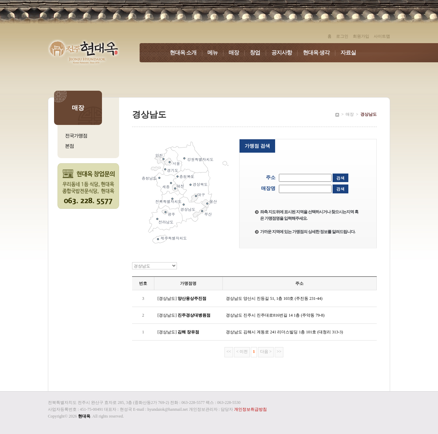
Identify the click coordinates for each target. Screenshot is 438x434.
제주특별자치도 (173, 238)
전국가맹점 (76, 135)
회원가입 (361, 36)
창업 (260, 52)
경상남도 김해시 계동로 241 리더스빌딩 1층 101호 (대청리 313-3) (284, 332)
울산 (213, 201)
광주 (171, 214)
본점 (69, 146)
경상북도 (200, 184)
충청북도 (186, 176)
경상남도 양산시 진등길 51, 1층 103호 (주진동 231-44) (274, 298)
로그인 (342, 36)
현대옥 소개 (188, 52)
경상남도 (187, 209)
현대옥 (84, 416)
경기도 (172, 170)
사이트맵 (382, 36)
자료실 (348, 52)
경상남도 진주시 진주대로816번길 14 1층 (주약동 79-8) (275, 315)
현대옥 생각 (321, 52)
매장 (239, 52)
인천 (159, 155)
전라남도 (165, 222)
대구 (201, 194)
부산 (208, 214)
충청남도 (149, 178)
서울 (176, 163)
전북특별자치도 (168, 201)
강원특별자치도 (200, 159)
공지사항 (287, 52)
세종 (166, 186)
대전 (180, 186)
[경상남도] (181, 298)
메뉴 (218, 52)
